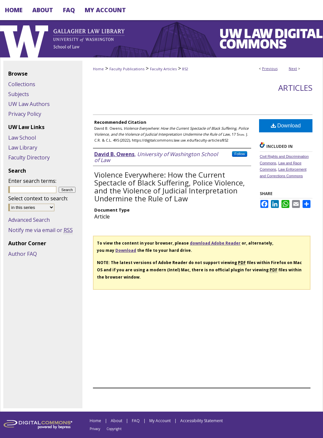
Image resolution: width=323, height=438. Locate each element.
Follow (239, 154)
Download (286, 125)
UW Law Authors (29, 104)
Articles (295, 87)
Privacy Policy (24, 114)
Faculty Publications (126, 68)
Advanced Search (29, 219)
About (116, 420)
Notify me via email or (40, 230)
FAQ (136, 420)
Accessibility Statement (201, 420)
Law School (22, 137)
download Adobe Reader (215, 243)
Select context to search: (38, 198)
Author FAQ (22, 253)
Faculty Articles (163, 68)
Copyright (114, 428)
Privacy (95, 428)
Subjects (18, 94)
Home (98, 68)
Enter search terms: (32, 181)
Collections (21, 84)
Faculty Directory (29, 157)
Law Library (22, 147)
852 (185, 68)
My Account (160, 420)
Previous (270, 68)
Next (293, 68)
